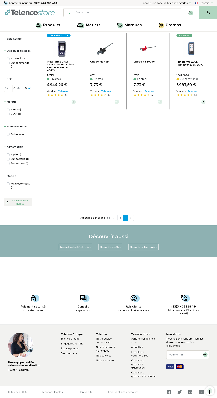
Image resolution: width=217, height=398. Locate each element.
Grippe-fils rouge (144, 91)
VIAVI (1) (16, 143)
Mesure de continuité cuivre (143, 276)
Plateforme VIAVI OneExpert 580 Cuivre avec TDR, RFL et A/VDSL (60, 95)
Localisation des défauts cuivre (75, 276)
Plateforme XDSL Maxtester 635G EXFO (189, 93)
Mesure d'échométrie (110, 276)
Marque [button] (10, 131)
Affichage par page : (93, 247)
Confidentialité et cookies (123, 392)
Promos (170, 25)
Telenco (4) (17, 164)
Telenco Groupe (70, 338)
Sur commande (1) (20, 94)
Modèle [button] (10, 205)
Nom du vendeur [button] (16, 156)
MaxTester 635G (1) (21, 215)
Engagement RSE (72, 343)
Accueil (9, 35)
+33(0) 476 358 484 (44, 3)
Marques (129, 25)
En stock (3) (18, 88)
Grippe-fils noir (99, 91)
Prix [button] (8, 108)
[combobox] (122, 12)
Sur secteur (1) (19, 193)
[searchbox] (127, 12)
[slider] (55, 124)
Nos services (103, 355)
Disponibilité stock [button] (17, 80)
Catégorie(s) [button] (13, 68)
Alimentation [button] (13, 176)
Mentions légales (52, 392)
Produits (48, 25)
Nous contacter (105, 360)
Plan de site (85, 392)
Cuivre (33, 35)
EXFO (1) (16, 139)
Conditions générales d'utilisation (138, 364)
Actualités (137, 347)
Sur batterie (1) (20, 188)
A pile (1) (16, 184)
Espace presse (69, 348)
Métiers (89, 25)
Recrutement (69, 353)
